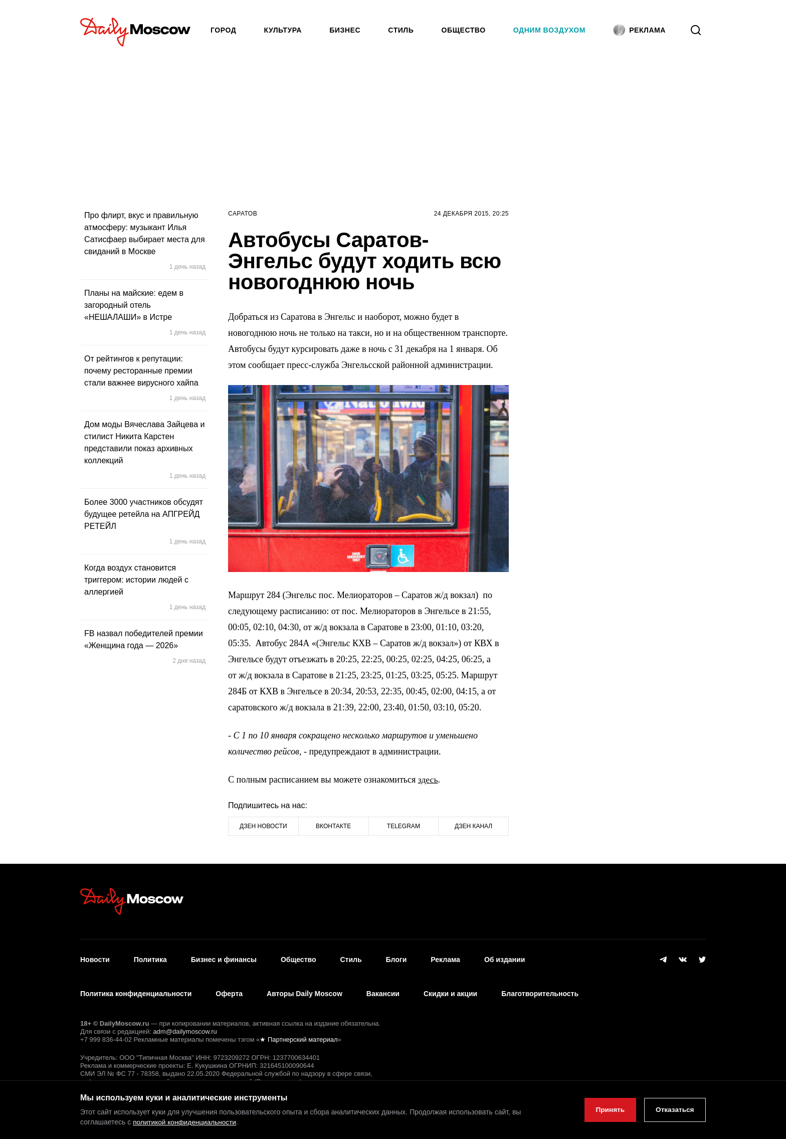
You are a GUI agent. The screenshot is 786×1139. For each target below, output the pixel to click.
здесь (428, 780)
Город (223, 30)
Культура (283, 30)
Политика (150, 958)
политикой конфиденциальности (186, 1122)
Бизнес (344, 30)
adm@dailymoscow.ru (185, 1022)
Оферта (229, 987)
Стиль (401, 30)
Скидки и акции (450, 987)
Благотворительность (539, 987)
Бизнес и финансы (224, 958)
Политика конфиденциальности (135, 987)
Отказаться (673, 1110)
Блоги (396, 958)
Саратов (242, 213)
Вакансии (383, 987)
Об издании (504, 958)
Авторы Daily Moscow (304, 987)
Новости (95, 958)
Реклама (445, 958)
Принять (606, 1110)
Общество (464, 30)
